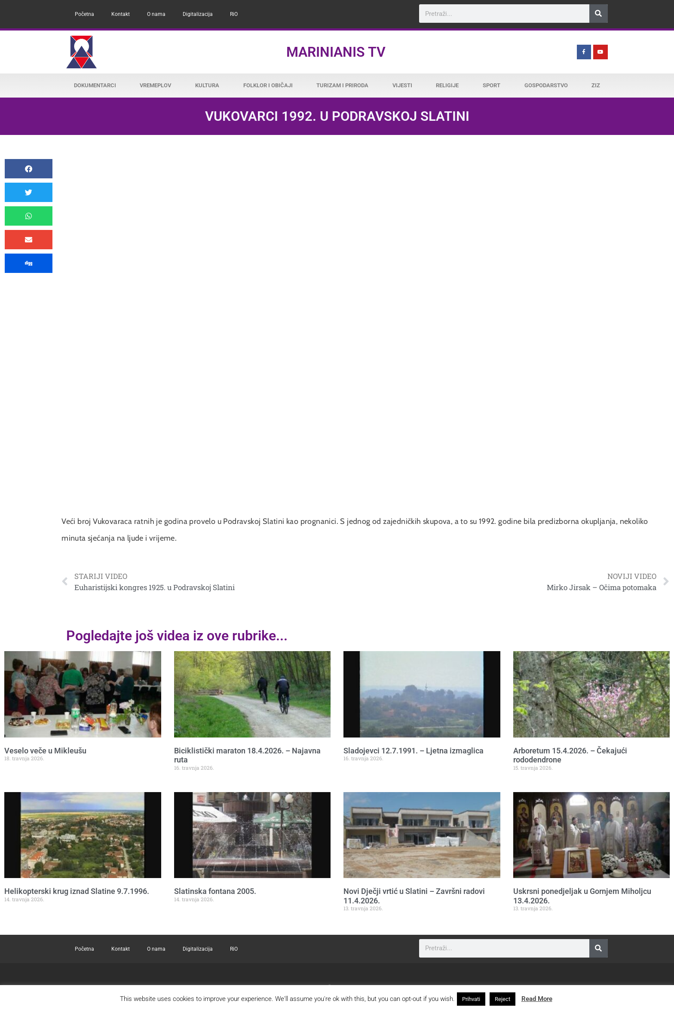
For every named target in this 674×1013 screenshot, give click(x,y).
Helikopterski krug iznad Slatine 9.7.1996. (76, 891)
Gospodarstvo (546, 85)
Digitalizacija (198, 14)
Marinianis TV (336, 52)
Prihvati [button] (471, 999)
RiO (234, 14)
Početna (84, 14)
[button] (28, 168)
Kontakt (120, 14)
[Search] (598, 13)
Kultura (207, 85)
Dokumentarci (95, 85)
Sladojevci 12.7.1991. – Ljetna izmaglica (413, 750)
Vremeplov (155, 85)
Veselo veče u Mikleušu (45, 750)
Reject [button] (502, 999)
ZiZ (595, 85)
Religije (447, 85)
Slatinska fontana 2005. (215, 891)
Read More (536, 999)
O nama (156, 14)
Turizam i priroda (342, 85)
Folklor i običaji (268, 85)
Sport (491, 85)
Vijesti (402, 85)
